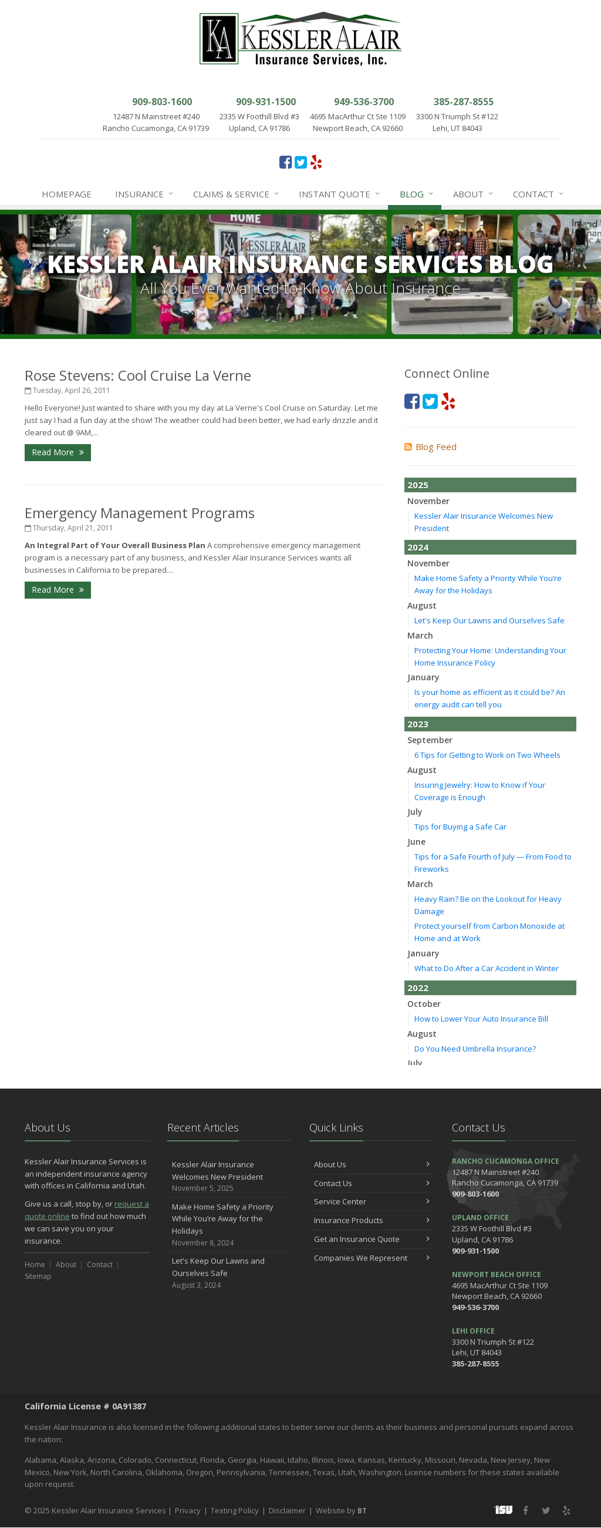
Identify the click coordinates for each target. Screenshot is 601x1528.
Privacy (188, 1510)
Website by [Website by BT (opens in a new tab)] (341, 1510)
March (420, 635)
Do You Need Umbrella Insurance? (475, 1048)
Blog (417, 193)
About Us (372, 1164)
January (423, 677)
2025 (417, 485)
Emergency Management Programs (140, 512)
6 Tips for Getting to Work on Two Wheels (487, 755)
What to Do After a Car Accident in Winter (486, 968)
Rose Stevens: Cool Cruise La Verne (138, 375)
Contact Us (372, 1183)
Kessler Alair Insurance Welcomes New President (230, 1176)
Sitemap (38, 1276)
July (415, 811)
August (422, 605)
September (430, 739)
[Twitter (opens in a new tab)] (301, 162)
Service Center (372, 1201)
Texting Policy (235, 1510)
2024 (417, 547)
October (424, 1003)
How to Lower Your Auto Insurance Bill (481, 1018)
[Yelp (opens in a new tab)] (316, 162)
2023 (417, 724)
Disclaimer (287, 1510)
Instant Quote (340, 193)
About (473, 193)
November (428, 500)
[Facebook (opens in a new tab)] (285, 162)
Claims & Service (236, 193)
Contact (539, 193)
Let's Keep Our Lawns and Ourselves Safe (489, 620)
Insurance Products (372, 1220)
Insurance (144, 193)
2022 (417, 987)
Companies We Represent (372, 1257)
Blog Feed (430, 446)
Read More (58, 452)
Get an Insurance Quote (372, 1239)
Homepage (67, 194)
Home (35, 1265)
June (416, 841)
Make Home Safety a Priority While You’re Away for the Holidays (230, 1225)
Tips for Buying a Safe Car (460, 826)
